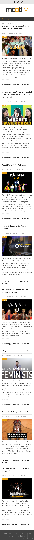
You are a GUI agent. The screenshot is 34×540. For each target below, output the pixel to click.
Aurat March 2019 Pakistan (14, 165)
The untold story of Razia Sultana (17, 412)
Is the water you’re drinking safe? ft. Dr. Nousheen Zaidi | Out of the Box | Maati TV (17, 94)
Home (3, 23)
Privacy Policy (27, 538)
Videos (4, 36)
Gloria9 (22, 536)
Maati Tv (12, 33)
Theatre (5, 479)
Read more (5, 79)
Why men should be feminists (15, 351)
